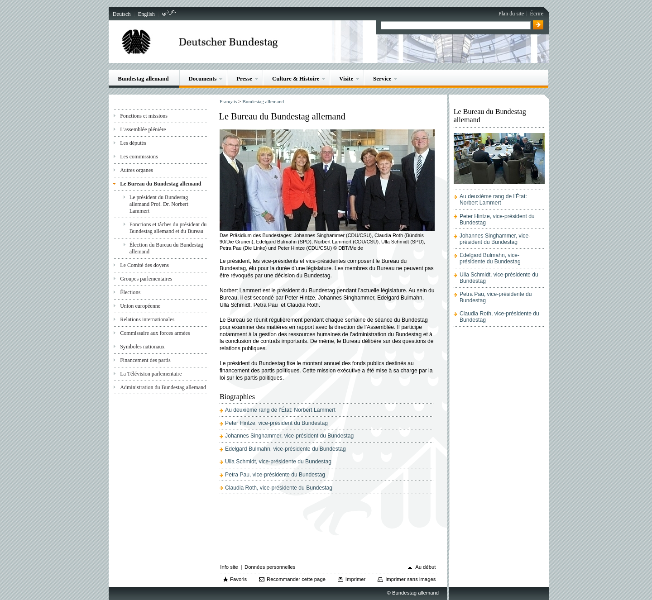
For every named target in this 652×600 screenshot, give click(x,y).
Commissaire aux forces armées (155, 333)
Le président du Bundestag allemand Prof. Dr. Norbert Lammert (158, 204)
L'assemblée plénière (143, 129)
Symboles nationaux (142, 346)
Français (228, 101)
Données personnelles (269, 567)
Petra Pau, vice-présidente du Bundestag (275, 474)
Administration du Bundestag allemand (163, 387)
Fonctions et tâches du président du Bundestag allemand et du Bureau (168, 227)
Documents (203, 78)
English (146, 14)
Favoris (238, 579)
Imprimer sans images (410, 579)
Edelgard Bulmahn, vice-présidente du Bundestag (285, 449)
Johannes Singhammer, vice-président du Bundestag (289, 436)
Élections (130, 292)
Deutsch (122, 14)
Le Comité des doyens (144, 265)
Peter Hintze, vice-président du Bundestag (276, 423)
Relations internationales (147, 319)
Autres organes (136, 170)
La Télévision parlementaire (151, 374)
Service (382, 78)
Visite (346, 78)
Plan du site (511, 13)
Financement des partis (145, 360)
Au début (425, 567)
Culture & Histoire (295, 78)
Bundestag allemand (143, 78)
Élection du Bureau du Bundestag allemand (166, 248)
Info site (229, 567)
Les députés (133, 143)
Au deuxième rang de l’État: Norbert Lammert (280, 410)
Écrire (537, 13)
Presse (244, 78)
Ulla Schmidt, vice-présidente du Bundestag (278, 461)
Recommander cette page (296, 579)
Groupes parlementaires (146, 279)
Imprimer (355, 579)
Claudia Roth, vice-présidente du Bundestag (278, 488)
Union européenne (140, 306)
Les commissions (139, 156)
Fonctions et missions (144, 116)
